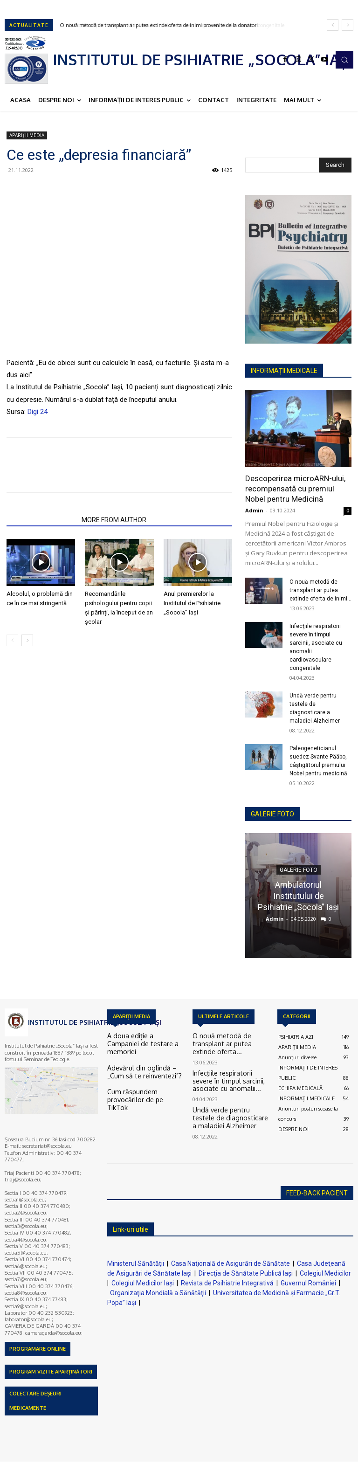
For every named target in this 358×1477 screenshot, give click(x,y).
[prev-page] (12, 640)
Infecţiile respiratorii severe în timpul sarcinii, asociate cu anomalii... (226, 1069)
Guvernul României (308, 1283)
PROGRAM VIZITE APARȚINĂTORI (50, 1371)
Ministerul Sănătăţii (135, 1263)
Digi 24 (38, 411)
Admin (254, 510)
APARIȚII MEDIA (26, 135)
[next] (347, 25)
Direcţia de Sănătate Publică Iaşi (246, 1273)
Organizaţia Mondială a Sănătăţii (158, 1293)
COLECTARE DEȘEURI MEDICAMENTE (35, 1400)
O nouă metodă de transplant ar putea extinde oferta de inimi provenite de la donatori (159, 25)
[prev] (332, 25)
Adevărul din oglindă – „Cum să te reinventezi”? (143, 1061)
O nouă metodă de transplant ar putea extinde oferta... (230, 1039)
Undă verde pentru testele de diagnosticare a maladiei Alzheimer (225, 1103)
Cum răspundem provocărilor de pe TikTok (144, 1083)
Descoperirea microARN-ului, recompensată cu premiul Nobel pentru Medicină (295, 489)
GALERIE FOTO (272, 814)
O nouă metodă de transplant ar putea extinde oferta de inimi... (320, 590)
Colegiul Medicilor (325, 1273)
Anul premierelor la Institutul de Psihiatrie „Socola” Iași (192, 603)
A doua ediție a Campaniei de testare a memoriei (140, 1039)
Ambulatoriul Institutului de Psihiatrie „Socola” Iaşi (298, 896)
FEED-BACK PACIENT (317, 1193)
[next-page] (27, 640)
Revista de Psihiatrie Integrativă (227, 1283)
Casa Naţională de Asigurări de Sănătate (230, 1263)
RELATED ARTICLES (41, 520)
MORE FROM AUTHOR (114, 520)
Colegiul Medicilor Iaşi (142, 1283)
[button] (344, 60)
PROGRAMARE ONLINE (37, 1349)
